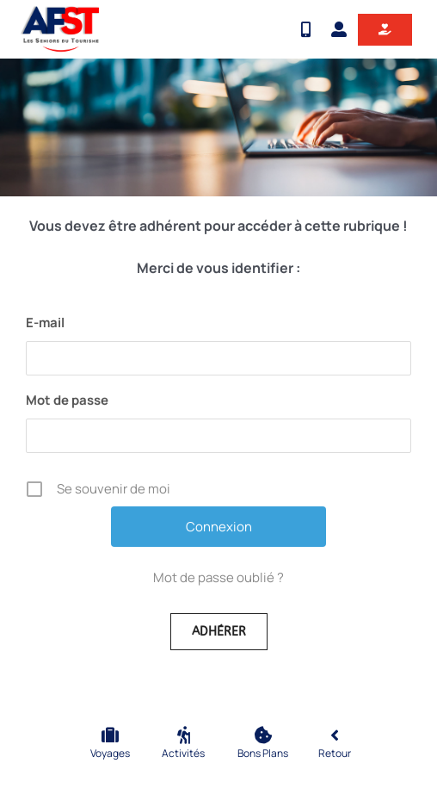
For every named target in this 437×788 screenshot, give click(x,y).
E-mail (45, 322)
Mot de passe (67, 400)
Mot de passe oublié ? (218, 577)
